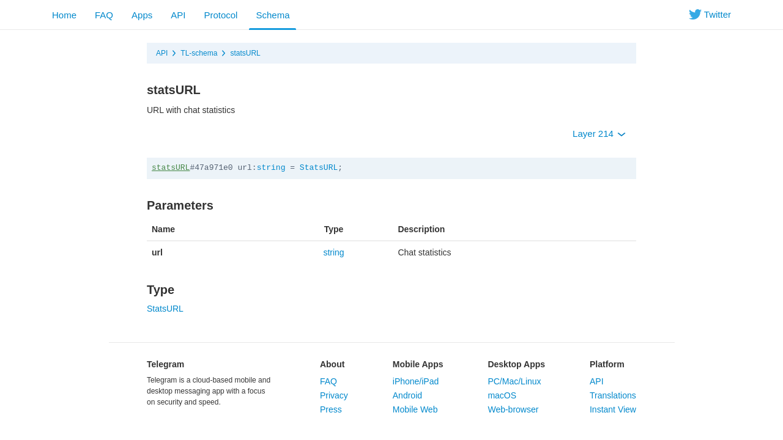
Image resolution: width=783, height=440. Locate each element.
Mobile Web (415, 409)
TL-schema (198, 53)
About (332, 364)
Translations (613, 395)
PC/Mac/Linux (514, 381)
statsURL (245, 53)
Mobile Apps (418, 364)
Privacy (334, 395)
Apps (142, 15)
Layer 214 (599, 133)
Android (407, 395)
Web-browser (513, 409)
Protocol (220, 15)
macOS (502, 395)
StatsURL (319, 167)
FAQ (104, 15)
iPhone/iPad (416, 381)
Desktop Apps (516, 364)
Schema (272, 15)
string (271, 167)
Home (64, 15)
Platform (607, 364)
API (178, 15)
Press (331, 409)
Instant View (613, 409)
